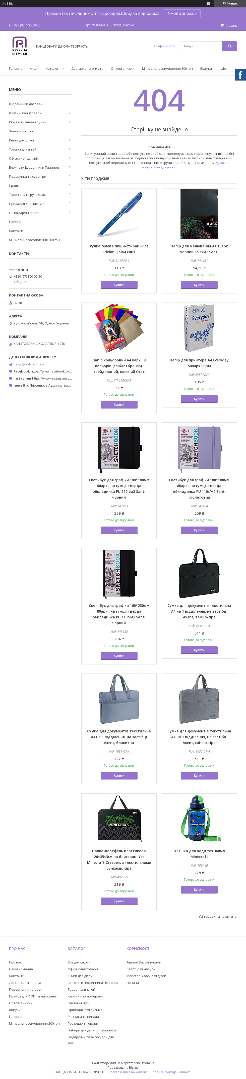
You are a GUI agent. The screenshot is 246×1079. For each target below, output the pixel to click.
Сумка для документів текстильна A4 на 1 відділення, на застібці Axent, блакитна (119, 737)
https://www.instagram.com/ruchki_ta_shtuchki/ (68, 378)
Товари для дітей (22, 149)
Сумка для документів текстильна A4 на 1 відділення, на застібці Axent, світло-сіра (199, 737)
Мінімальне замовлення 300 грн (167, 68)
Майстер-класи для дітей (146, 976)
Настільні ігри (78, 1003)
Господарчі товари (24, 212)
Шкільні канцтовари (25, 113)
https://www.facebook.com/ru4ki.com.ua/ (62, 371)
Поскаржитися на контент (128, 1072)
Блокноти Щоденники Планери (34, 167)
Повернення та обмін (26, 989)
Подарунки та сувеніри (27, 176)
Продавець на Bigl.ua (123, 1067)
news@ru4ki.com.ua (29, 364)
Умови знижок (182, 13)
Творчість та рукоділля (27, 194)
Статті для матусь (141, 969)
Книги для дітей (21, 140)
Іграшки (15, 185)
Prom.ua (148, 1063)
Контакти (16, 231)
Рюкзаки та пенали (83, 1016)
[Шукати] (229, 46)
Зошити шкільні (21, 131)
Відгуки (206, 68)
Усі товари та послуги (216, 916)
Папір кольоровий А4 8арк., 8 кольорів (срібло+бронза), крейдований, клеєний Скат (119, 366)
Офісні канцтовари (83, 969)
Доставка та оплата (87, 68)
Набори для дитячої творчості (92, 1030)
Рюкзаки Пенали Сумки (27, 122)
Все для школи (79, 962)
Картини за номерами (85, 996)
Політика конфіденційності (171, 1072)
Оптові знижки (123, 68)
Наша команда (21, 969)
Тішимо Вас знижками (144, 962)
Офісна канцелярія (24, 158)
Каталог (52, 68)
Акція (34, 68)
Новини (15, 221)
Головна (15, 68)
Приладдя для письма (26, 203)
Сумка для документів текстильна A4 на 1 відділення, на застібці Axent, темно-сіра (199, 611)
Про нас (15, 962)
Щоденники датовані (26, 104)
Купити (119, 285)
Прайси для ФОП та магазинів (33, 996)
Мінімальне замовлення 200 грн (34, 1023)
